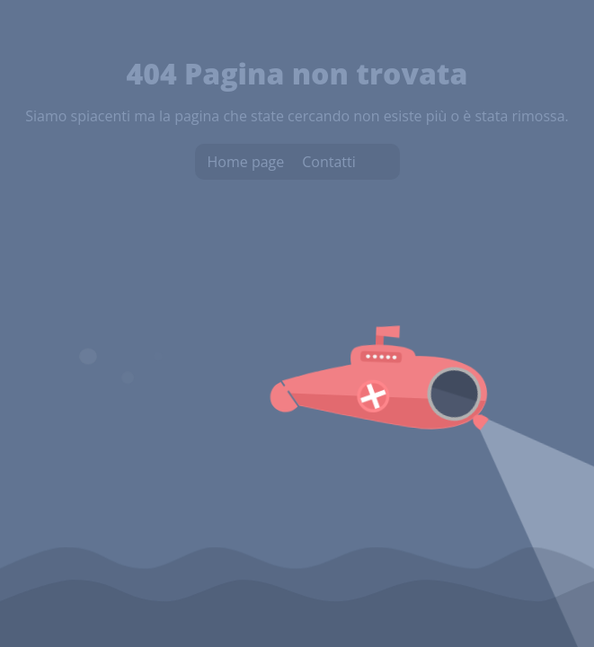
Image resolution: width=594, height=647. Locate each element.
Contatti (329, 162)
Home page (246, 162)
